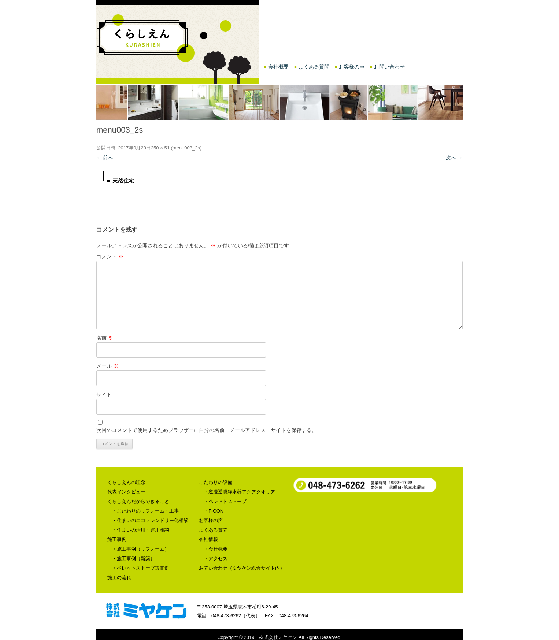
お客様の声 (351, 67)
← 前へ (104, 157)
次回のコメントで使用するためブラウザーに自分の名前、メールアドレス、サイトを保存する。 (206, 430)
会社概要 (278, 67)
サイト (104, 394)
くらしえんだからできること (138, 501)
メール (107, 366)
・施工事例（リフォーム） (140, 549)
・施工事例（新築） (133, 558)
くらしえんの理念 (126, 482)
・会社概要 (215, 549)
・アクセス (215, 558)
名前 (104, 338)
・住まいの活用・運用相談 (140, 530)
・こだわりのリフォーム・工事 (145, 511)
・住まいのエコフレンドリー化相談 (150, 520)
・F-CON (213, 511)
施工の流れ (119, 577)
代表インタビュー (126, 492)
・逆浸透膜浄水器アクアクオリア (239, 492)
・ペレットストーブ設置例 (140, 568)
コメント (109, 256)
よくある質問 (314, 67)
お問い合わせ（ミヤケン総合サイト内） (242, 568)
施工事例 (116, 539)
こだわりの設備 (215, 482)
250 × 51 (160, 148)
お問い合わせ (389, 67)
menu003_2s (186, 148)
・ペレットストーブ (225, 501)
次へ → (454, 157)
